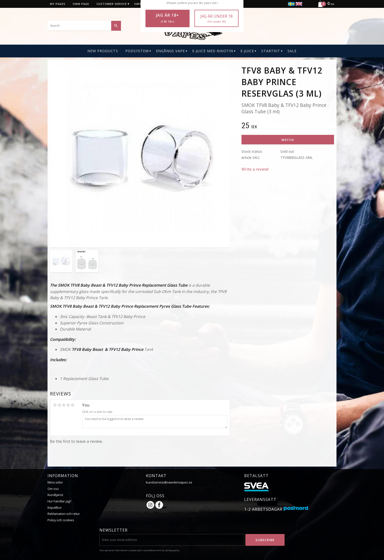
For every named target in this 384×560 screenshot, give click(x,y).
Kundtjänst (55, 495)
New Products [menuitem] (102, 51)
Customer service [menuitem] (111, 4)
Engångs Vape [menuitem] (170, 51)
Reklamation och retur (64, 513)
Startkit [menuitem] (270, 51)
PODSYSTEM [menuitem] (137, 51)
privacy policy (172, 550)
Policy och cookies (61, 520)
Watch (287, 140)
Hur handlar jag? (59, 501)
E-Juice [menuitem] (247, 51)
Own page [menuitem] (81, 4)
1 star (55, 405)
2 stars (59, 405)
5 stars (72, 405)
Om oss (53, 488)
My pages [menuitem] (57, 4)
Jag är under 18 (216, 18)
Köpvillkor (55, 507)
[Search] (116, 26)
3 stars (63, 405)
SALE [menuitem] (292, 51)
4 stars (68, 405)
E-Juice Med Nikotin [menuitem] (212, 51)
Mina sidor (55, 482)
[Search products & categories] (84, 26)
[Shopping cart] (324, 6)
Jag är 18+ (167, 18)
